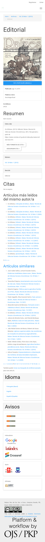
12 (21, 364)
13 (23, 364)
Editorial (18, 217)
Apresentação (20, 254)
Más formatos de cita (15, 145)
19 (34, 364)
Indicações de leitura (22, 204)
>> (8, 260)
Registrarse (32, 2)
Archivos (14, 16)
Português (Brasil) (12, 386)
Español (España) (12, 396)
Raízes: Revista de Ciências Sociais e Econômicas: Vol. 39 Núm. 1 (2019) (24, 276)
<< (4, 364)
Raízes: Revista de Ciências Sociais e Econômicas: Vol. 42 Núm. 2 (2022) (23, 323)
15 (26, 364)
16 (28, 364)
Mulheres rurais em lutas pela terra (23, 320)
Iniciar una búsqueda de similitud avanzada (26, 368)
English (9, 391)
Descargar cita (13, 148)
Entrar (41, 2)
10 (17, 364)
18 (32, 364)
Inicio (6, 16)
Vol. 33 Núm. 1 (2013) (26, 16)
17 (30, 364)
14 (25, 364)
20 (36, 364)
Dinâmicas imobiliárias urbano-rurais (19, 273)
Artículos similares (19, 266)
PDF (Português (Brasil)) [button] (22, 83)
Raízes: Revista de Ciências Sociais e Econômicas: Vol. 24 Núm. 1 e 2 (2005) (24, 206)
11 (19, 364)
